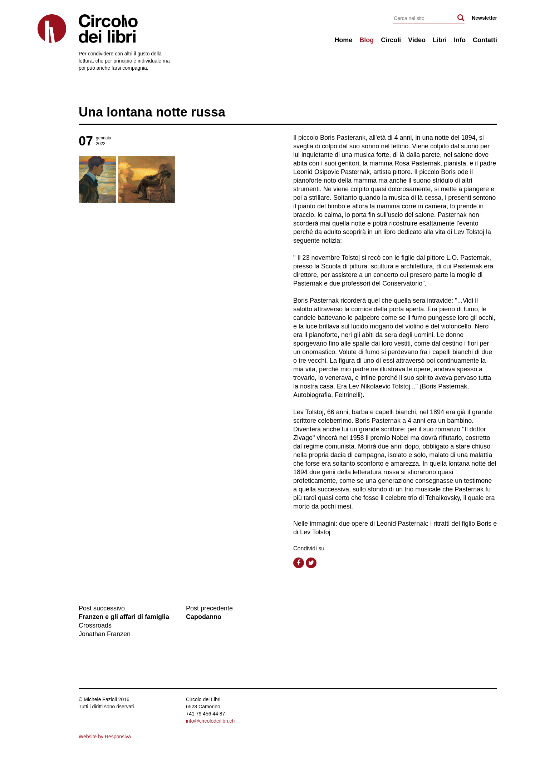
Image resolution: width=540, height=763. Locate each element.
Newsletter (484, 18)
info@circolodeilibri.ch (210, 721)
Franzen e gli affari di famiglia (124, 616)
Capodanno (203, 616)
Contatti (485, 40)
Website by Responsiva (105, 736)
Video (417, 40)
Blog (366, 40)
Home (343, 40)
